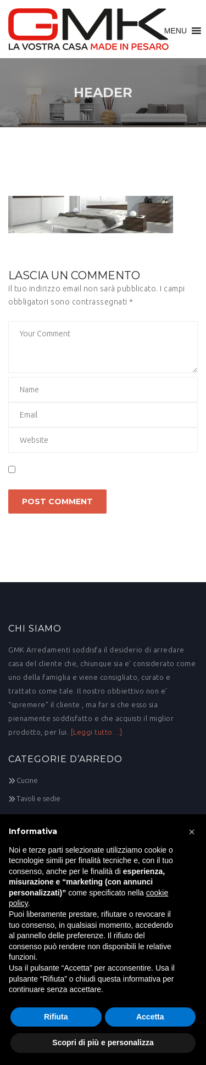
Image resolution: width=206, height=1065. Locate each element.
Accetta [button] (150, 1016)
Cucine (27, 780)
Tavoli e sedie (38, 798)
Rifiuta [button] (56, 1016)
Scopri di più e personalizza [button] (102, 1042)
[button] (175, 31)
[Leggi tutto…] (97, 732)
